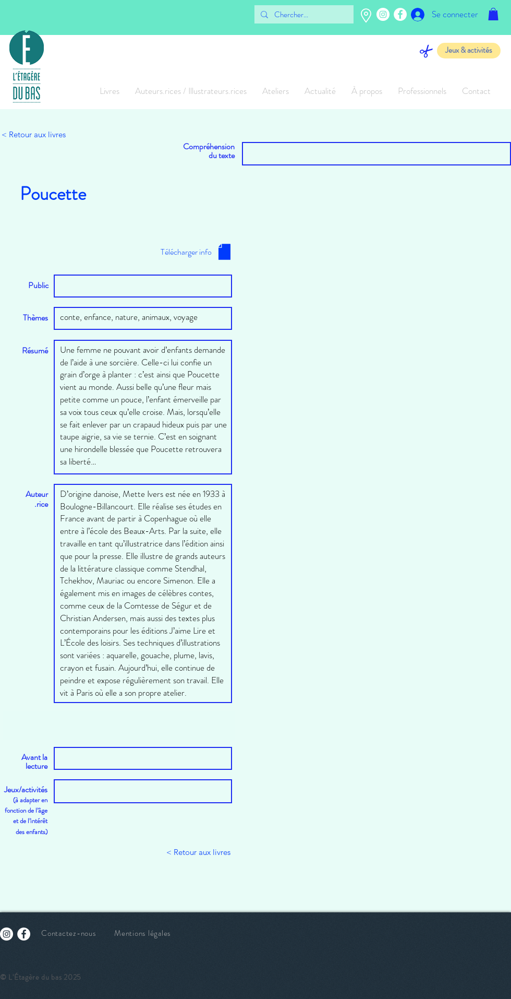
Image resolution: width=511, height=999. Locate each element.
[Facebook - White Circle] (400, 14)
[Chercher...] (303, 15)
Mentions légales (142, 933)
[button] (493, 14)
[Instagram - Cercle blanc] (383, 14)
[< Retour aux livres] (36, 134)
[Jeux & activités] (469, 50)
